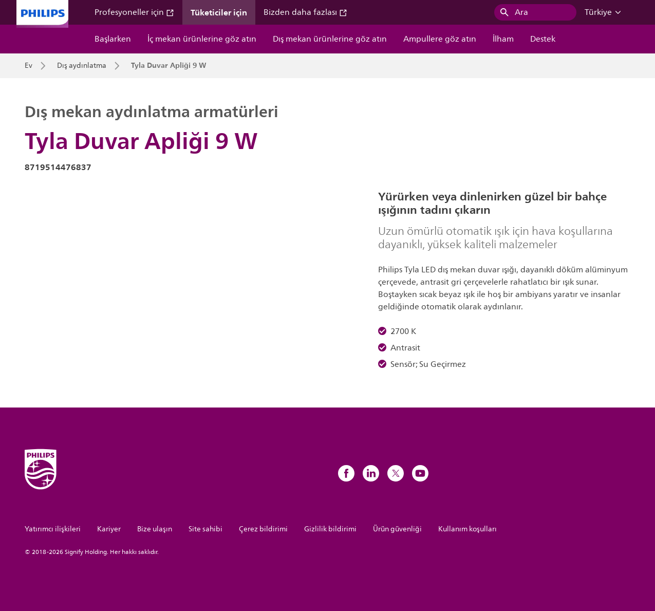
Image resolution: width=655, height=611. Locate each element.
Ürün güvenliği (397, 529)
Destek (542, 39)
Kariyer (109, 529)
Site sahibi (205, 529)
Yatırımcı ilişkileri (53, 529)
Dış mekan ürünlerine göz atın (330, 39)
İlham (503, 39)
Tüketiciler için (219, 12)
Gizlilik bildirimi (330, 529)
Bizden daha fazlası (305, 12)
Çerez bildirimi (263, 529)
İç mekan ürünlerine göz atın (201, 39)
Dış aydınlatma (81, 65)
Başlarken (113, 39)
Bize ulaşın (154, 529)
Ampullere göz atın (439, 39)
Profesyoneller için (134, 12)
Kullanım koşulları (467, 529)
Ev (28, 65)
